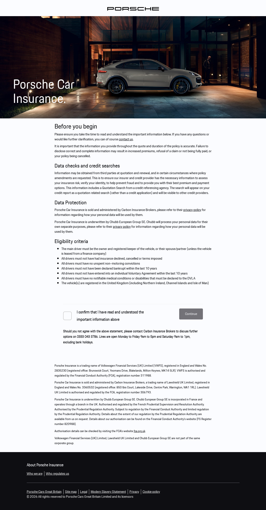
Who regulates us (57, 473)
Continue (191, 313)
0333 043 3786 (87, 336)
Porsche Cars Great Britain (44, 491)
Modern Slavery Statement (108, 491)
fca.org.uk (139, 431)
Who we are (34, 473)
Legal (83, 491)
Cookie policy (151, 491)
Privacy (134, 491)
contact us (126, 139)
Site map (71, 491)
